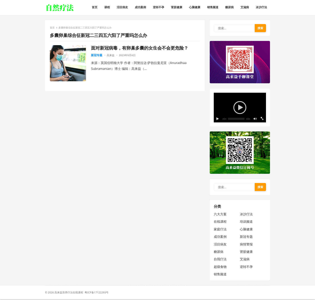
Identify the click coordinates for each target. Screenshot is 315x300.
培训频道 (246, 222)
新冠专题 (96, 55)
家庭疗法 (220, 230)
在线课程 (220, 222)
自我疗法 (220, 260)
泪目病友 (220, 245)
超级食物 (220, 267)
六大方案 (220, 215)
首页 (52, 27)
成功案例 (220, 237)
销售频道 (220, 275)
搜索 (260, 28)
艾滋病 (245, 260)
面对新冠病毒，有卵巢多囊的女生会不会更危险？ (139, 48)
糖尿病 (218, 252)
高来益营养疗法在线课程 (69, 293)
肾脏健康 (246, 252)
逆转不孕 (246, 267)
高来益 (111, 55)
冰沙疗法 (246, 215)
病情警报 (246, 245)
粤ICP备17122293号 (96, 293)
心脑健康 (246, 230)
